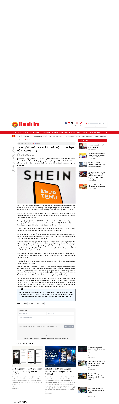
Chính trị (18, 13)
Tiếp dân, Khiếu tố (35, 13)
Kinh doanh (20, 21)
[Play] (87, 5)
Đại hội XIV (28, 18)
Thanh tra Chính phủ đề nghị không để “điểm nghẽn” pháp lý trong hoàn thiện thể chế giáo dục (23, 305)
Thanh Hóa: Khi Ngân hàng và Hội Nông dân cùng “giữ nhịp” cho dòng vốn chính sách (47, 305)
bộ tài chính (31, 185)
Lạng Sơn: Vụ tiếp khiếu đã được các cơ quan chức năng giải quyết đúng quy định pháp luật (71, 359)
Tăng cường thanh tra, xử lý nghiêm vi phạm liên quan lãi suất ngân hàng (96, 245)
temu (38, 185)
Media (61, 13)
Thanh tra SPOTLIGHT (95, 13)
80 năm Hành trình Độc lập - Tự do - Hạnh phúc (80, 18)
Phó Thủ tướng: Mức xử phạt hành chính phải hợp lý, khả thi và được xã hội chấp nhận (71, 332)
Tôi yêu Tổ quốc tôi (101, 18)
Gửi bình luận (69, 208)
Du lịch (85, 13)
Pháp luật (72, 13)
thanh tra (25, 185)
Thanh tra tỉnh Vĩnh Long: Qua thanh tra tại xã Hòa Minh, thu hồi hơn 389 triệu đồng (96, 46)
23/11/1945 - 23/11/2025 (56, 18)
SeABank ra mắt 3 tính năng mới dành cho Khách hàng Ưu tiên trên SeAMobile (59, 253)
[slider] (93, 5)
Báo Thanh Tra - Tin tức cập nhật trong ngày (25, 6)
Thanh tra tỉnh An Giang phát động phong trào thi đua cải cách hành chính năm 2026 (22, 359)
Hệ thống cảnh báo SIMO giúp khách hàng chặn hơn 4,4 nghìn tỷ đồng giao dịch (27, 253)
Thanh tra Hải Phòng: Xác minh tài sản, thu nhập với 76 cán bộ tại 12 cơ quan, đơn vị (96, 36)
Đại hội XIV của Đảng (40, 18)
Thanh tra (25, 13)
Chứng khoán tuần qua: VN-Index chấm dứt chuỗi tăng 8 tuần (96, 271)
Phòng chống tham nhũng (50, 13)
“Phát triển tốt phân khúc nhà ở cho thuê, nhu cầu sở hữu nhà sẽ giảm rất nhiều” (71, 305)
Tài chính (28, 21)
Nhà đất (79, 13)
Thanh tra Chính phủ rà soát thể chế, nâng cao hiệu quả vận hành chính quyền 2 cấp (95, 305)
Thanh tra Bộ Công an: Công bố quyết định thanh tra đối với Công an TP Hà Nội (96, 27)
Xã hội (66, 13)
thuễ (43, 185)
